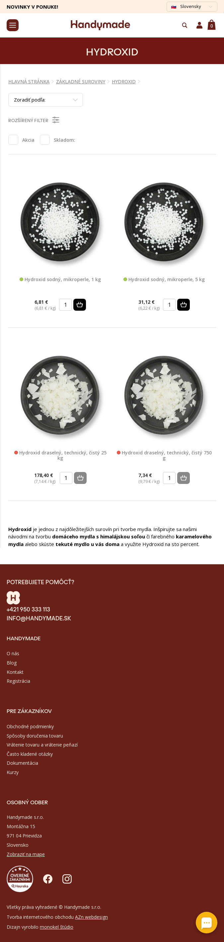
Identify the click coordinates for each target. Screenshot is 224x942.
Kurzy (13, 772)
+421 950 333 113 (28, 609)
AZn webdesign (91, 917)
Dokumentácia (22, 763)
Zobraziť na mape (26, 854)
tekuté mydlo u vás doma (87, 544)
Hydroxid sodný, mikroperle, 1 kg (60, 279)
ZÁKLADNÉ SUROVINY (80, 81)
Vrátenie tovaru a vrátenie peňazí (42, 745)
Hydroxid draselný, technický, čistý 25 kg (60, 455)
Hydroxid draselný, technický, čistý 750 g (164, 455)
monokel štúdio (56, 927)
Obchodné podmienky (30, 726)
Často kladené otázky (30, 754)
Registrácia (18, 681)
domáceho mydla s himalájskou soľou (98, 536)
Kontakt (15, 672)
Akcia (28, 139)
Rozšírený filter (34, 119)
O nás (13, 653)
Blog (12, 663)
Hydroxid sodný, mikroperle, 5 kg (164, 279)
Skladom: (64, 139)
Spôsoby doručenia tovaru (35, 736)
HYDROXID (124, 81)
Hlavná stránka (28, 81)
